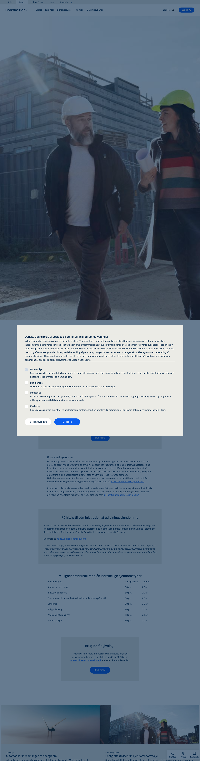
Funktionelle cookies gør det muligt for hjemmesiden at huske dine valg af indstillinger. (72, 385)
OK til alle (67, 421)
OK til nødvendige (38, 421)
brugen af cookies (133, 352)
